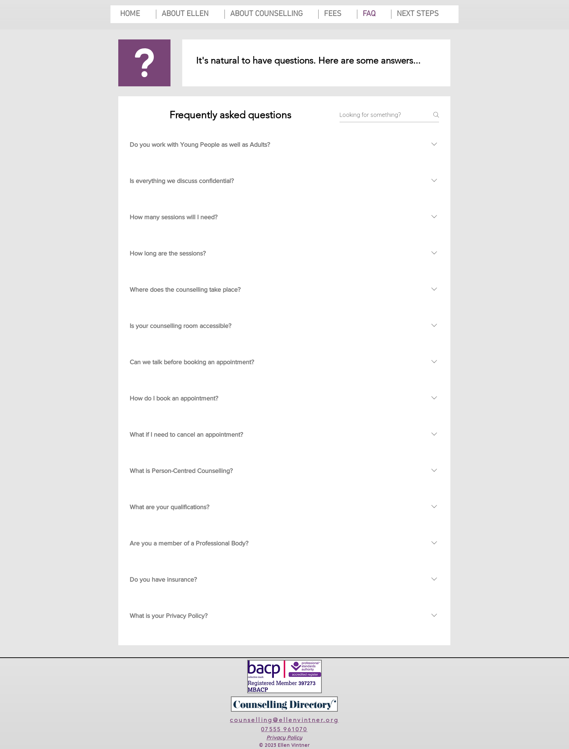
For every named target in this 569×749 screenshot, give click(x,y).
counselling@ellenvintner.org (284, 719)
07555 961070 (284, 729)
